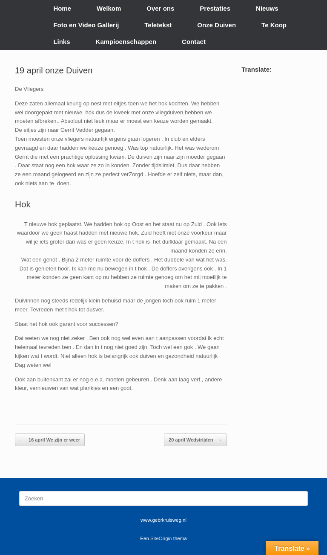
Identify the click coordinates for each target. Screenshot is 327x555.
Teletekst (158, 25)
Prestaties (215, 8)
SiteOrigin (161, 538)
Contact (194, 41)
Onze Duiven (216, 25)
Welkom (109, 8)
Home (62, 8)
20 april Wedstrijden (195, 440)
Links (61, 41)
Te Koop (274, 25)
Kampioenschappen (126, 41)
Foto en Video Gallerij (86, 25)
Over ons (160, 8)
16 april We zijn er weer (50, 440)
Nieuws (267, 8)
